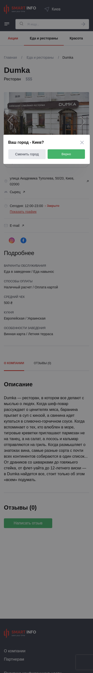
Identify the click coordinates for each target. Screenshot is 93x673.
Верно (66, 154)
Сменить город (27, 154)
